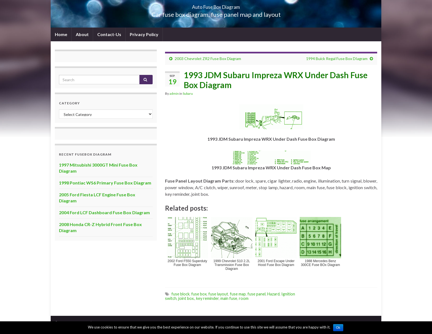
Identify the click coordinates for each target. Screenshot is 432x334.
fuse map (238, 294)
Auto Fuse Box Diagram (216, 5)
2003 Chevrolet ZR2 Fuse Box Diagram (208, 58)
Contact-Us (109, 34)
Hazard (273, 294)
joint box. (186, 298)
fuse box (199, 294)
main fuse (228, 298)
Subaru (188, 93)
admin (174, 93)
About (82, 34)
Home (61, 34)
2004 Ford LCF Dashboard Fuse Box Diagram (104, 212)
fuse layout (218, 294)
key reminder (207, 298)
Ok (338, 328)
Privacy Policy (144, 34)
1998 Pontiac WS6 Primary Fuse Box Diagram (105, 182)
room (244, 298)
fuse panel (256, 294)
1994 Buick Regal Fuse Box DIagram (337, 58)
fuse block (180, 294)
